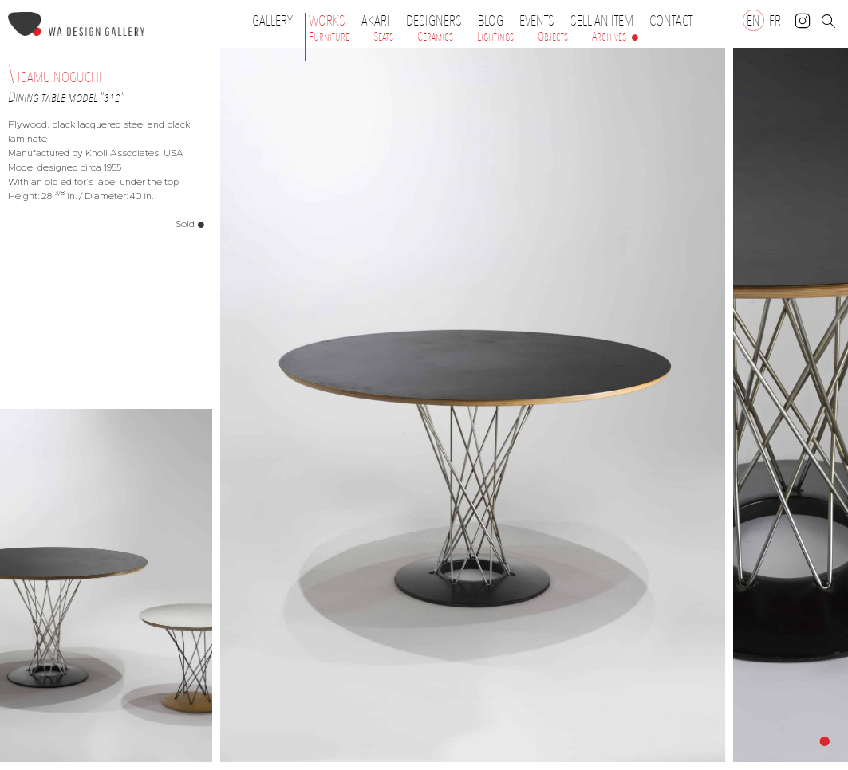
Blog (490, 21)
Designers (438, 21)
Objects (553, 37)
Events (540, 21)
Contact (670, 21)
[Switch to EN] (753, 20)
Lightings (495, 37)
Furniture (329, 37)
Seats (383, 37)
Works (331, 21)
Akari (375, 21)
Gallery (272, 21)
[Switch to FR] (775, 20)
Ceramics (435, 37)
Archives (609, 37)
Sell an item (601, 21)
